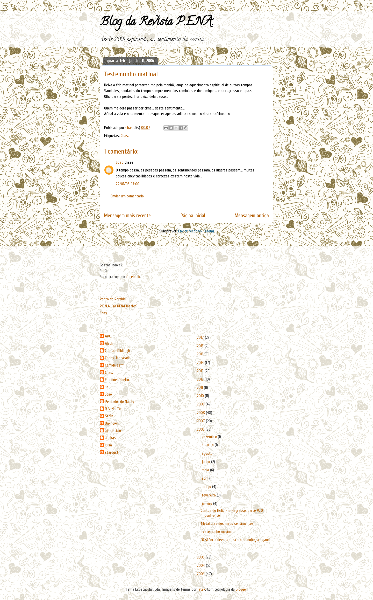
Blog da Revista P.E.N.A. (157, 23)
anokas (110, 438)
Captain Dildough (117, 350)
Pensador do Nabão (119, 401)
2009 (201, 404)
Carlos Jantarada (118, 358)
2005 (201, 557)
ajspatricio (113, 430)
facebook (133, 276)
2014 (201, 362)
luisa (108, 445)
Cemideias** (114, 365)
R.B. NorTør (113, 408)
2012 (201, 379)
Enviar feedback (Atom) (196, 231)
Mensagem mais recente (127, 215)
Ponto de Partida (113, 299)
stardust (111, 452)
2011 (200, 387)
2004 (201, 565)
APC (108, 336)
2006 (201, 429)
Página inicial (193, 215)
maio (206, 470)
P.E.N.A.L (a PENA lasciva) (119, 306)
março (207, 486)
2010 (201, 396)
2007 (201, 421)
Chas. (125, 135)
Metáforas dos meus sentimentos (227, 523)
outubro (208, 445)
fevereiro (209, 495)
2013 (201, 371)
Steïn (109, 416)
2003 (201, 573)
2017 (201, 337)
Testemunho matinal (216, 531)
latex (201, 589)
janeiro (207, 503)
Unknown (112, 423)
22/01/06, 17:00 (127, 184)
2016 (201, 345)
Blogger (241, 589)
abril (205, 478)
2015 (201, 354)
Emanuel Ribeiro (117, 379)
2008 (201, 412)
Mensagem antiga (252, 215)
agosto (207, 453)
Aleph (109, 343)
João (120, 162)
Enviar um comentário (127, 196)
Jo (106, 387)
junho (206, 461)
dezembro (210, 436)
